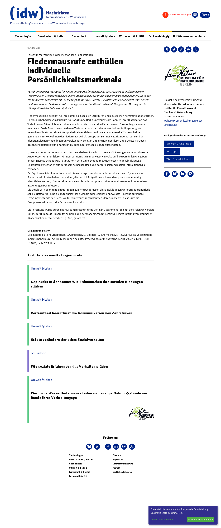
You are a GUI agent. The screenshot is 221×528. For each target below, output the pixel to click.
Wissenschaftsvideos (189, 36)
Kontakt (116, 467)
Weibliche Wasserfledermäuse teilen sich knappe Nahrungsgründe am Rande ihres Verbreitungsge (89, 395)
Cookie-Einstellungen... (162, 519)
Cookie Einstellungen (122, 472)
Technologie (23, 36)
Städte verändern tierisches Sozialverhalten (67, 339)
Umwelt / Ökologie (178, 143)
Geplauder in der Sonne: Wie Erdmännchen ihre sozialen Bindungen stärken (87, 284)
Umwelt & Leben (104, 36)
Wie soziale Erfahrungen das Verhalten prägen (69, 366)
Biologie (171, 151)
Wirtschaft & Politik (132, 36)
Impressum (118, 459)
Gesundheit (79, 36)
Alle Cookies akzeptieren (200, 519)
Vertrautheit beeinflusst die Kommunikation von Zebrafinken (81, 313)
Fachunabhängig (158, 36)
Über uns (117, 455)
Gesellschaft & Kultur (51, 36)
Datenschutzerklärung (123, 463)
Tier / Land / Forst (178, 159)
